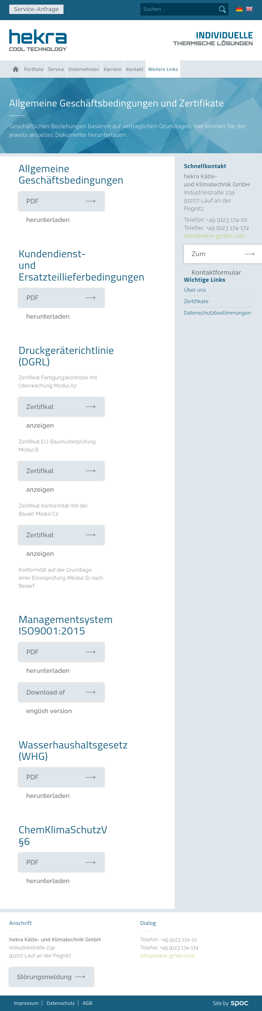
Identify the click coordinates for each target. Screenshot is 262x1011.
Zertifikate (196, 301)
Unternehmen (84, 69)
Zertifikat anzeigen (40, 409)
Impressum (26, 1003)
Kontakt (134, 69)
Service (56, 69)
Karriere (112, 69)
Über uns (195, 290)
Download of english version (49, 695)
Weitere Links (163, 69)
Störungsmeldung (44, 977)
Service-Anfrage (36, 9)
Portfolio (34, 69)
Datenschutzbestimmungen (217, 313)
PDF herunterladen (48, 204)
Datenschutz (61, 1003)
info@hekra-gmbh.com (214, 236)
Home (15, 69)
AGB (87, 1003)
